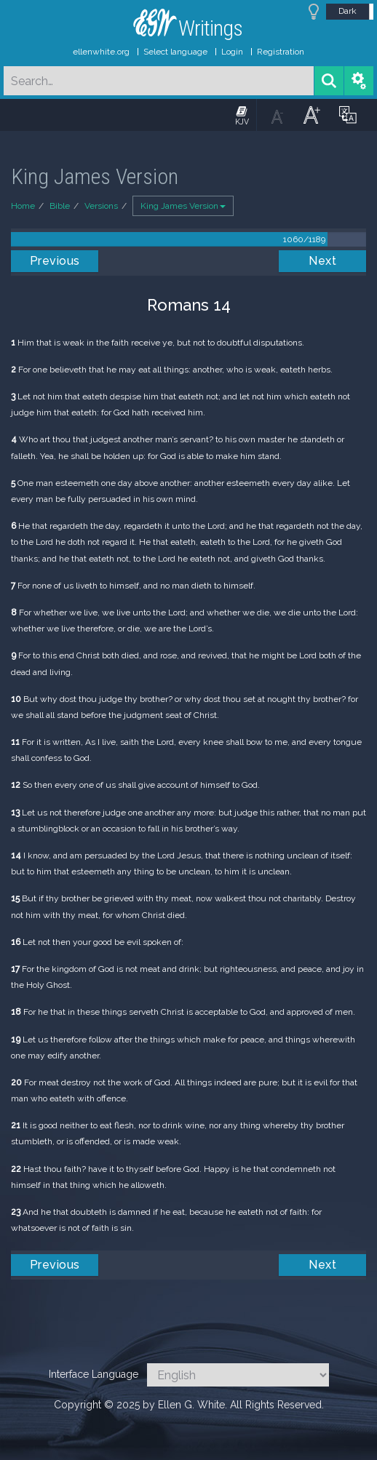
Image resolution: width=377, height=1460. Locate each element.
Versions (101, 206)
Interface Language (93, 1374)
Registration (280, 52)
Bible (59, 206)
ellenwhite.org (101, 52)
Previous (55, 261)
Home (23, 206)
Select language (175, 52)
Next (322, 261)
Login (232, 52)
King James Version (183, 206)
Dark (347, 11)
